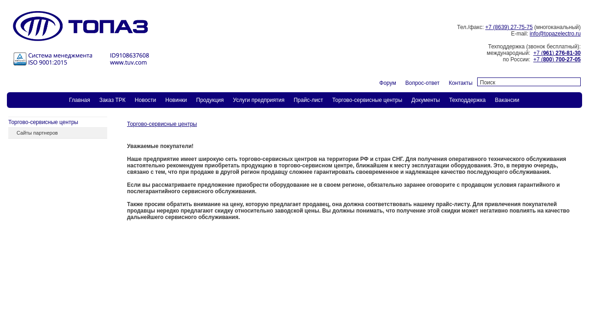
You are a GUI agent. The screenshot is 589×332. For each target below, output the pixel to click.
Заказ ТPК (112, 100)
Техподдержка (467, 100)
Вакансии (507, 100)
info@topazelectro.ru (555, 33)
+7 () (557, 53)
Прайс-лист (308, 100)
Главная (79, 100)
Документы (425, 100)
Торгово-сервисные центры (367, 100)
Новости (145, 100)
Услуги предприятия (258, 100)
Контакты (461, 83)
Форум (387, 83)
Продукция (210, 100)
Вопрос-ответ (422, 83)
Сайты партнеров (37, 133)
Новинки (176, 100)
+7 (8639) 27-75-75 (509, 27)
